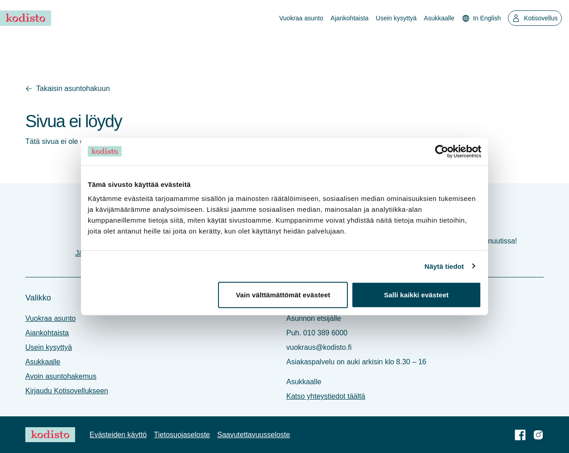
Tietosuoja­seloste (182, 435)
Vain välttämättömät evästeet (283, 295)
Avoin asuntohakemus (60, 376)
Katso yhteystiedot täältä (325, 396)
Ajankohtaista (350, 18)
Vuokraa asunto (301, 18)
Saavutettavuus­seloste (253, 435)
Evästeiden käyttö (118, 435)
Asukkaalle (439, 18)
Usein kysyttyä (396, 18)
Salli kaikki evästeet (416, 295)
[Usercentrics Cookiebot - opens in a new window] (441, 151)
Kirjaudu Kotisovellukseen (66, 391)
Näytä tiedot (444, 266)
